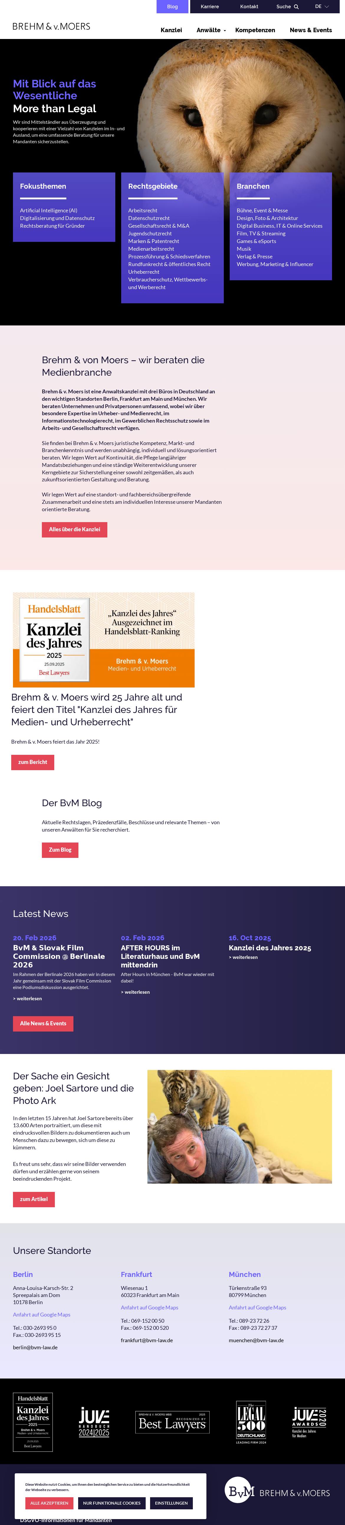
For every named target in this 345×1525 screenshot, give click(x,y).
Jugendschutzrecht (150, 233)
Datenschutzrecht (149, 218)
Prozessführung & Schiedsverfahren (169, 256)
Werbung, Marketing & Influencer (275, 264)
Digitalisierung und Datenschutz (57, 218)
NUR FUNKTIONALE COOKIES (112, 1503)
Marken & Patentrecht (153, 241)
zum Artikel (34, 1199)
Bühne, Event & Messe (262, 210)
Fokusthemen (43, 186)
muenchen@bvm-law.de (256, 1340)
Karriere (210, 6)
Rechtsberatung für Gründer (52, 225)
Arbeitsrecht (142, 210)
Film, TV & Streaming (261, 233)
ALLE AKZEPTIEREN (49, 1503)
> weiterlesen (27, 998)
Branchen (253, 186)
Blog (172, 6)
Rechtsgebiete (153, 186)
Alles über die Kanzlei (74, 529)
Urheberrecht (144, 271)
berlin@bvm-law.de (35, 1347)
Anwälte (209, 30)
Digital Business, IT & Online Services (280, 225)
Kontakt (249, 6)
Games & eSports (256, 241)
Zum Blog (60, 849)
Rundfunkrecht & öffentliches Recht (169, 264)
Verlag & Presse (254, 256)
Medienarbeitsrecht (151, 248)
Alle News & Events (43, 1023)
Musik (244, 248)
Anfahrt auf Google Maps (41, 1314)
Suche (284, 6)
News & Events (311, 30)
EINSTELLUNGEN (171, 1503)
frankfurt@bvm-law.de (147, 1340)
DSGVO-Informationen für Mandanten (66, 1520)
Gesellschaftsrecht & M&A (158, 225)
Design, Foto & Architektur (267, 218)
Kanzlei (171, 30)
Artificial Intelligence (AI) (48, 210)
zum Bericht (32, 762)
